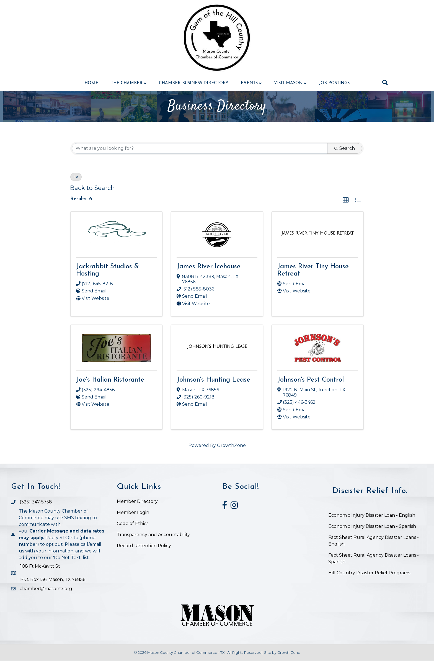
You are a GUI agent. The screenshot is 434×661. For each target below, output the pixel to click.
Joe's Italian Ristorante (110, 380)
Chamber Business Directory (193, 83)
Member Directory (137, 501)
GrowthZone (231, 445)
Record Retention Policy (144, 545)
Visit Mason (288, 83)
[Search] (385, 83)
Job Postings (334, 83)
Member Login (133, 512)
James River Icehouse (209, 266)
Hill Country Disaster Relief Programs (369, 572)
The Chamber (127, 83)
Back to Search (92, 187)
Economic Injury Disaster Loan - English (372, 515)
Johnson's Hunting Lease (213, 380)
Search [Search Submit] (344, 148)
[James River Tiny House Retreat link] (317, 233)
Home (91, 83)
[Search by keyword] (199, 148)
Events (249, 83)
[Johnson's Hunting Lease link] (217, 346)
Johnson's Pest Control (310, 380)
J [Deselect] (76, 177)
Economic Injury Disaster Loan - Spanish (372, 526)
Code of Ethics (132, 523)
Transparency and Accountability (153, 534)
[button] (345, 200)
